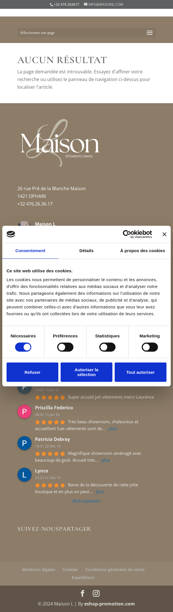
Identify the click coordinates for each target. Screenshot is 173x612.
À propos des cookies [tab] (142, 250)
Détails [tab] (86, 250)
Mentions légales (38, 569)
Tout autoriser (140, 372)
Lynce (41, 471)
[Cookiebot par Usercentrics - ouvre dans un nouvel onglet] (127, 234)
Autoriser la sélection (86, 372)
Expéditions (83, 577)
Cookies (70, 569)
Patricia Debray (52, 439)
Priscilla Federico (54, 407)
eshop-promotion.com (109, 604)
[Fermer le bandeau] (164, 234)
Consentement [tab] (30, 250)
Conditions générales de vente (115, 569)
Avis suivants (86, 501)
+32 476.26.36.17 (35, 204)
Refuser (32, 372)
